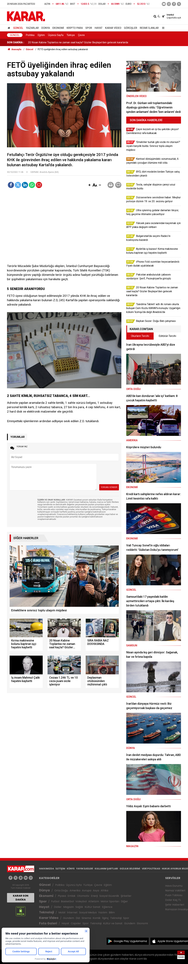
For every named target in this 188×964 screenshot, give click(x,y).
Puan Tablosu (173, 895)
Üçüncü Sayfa (55, 35)
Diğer (124, 901)
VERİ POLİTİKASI (151, 868)
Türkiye (71, 35)
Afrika (104, 890)
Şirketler (126, 896)
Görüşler (130, 27)
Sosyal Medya (88, 912)
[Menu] (162, 28)
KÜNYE (71, 868)
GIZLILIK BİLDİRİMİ (130, 868)
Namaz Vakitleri (175, 890)
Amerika (75, 890)
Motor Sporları (110, 901)
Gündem (68, 918)
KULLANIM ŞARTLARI (106, 868)
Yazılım (102, 912)
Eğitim (41, 35)
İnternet (72, 912)
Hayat (98, 27)
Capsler (76, 923)
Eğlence (107, 907)
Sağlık (79, 907)
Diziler (58, 907)
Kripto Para (75, 27)
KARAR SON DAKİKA (20, 897)
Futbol (55, 901)
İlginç (105, 918)
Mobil (61, 912)
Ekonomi (58, 27)
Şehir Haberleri (174, 905)
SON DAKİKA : (15, 42)
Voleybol (81, 901)
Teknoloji (46, 912)
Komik (97, 918)
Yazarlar (32, 27)
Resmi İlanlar (149, 27)
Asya (96, 890)
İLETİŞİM (60, 868)
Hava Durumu (173, 886)
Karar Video (113, 27)
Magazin (68, 907)
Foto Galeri (48, 923)
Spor (88, 27)
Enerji (94, 896)
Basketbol (67, 901)
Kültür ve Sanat (113, 923)
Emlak (71, 896)
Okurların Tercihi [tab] (140, 336)
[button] (89, 185)
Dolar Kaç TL (173, 900)
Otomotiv (83, 896)
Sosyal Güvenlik (109, 896)
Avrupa (86, 890)
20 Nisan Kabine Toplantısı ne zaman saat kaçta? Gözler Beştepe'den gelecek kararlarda (78, 42)
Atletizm (93, 901)
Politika (30, 35)
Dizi (78, 918)
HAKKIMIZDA (46, 868)
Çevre (81, 35)
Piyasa (62, 896)
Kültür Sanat (92, 907)
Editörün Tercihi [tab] (167, 336)
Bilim (112, 912)
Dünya (45, 27)
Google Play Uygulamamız (130, 941)
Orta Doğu (61, 890)
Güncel (18, 27)
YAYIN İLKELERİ (84, 868)
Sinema (86, 918)
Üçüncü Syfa (74, 885)
